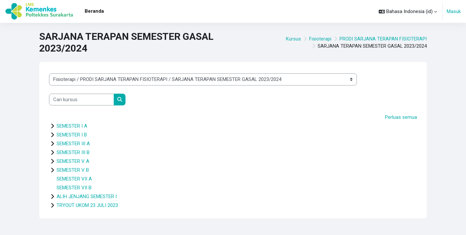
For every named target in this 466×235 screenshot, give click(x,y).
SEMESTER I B (72, 135)
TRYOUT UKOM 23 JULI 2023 (87, 206)
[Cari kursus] (81, 100)
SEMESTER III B (73, 153)
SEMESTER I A (72, 126)
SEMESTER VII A (74, 179)
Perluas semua (401, 117)
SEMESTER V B (73, 170)
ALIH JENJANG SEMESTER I (87, 197)
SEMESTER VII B (74, 188)
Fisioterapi (320, 39)
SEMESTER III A (73, 144)
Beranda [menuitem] (94, 11)
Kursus (293, 39)
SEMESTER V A (73, 161)
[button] (407, 11)
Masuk (454, 11)
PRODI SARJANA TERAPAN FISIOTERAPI (383, 39)
